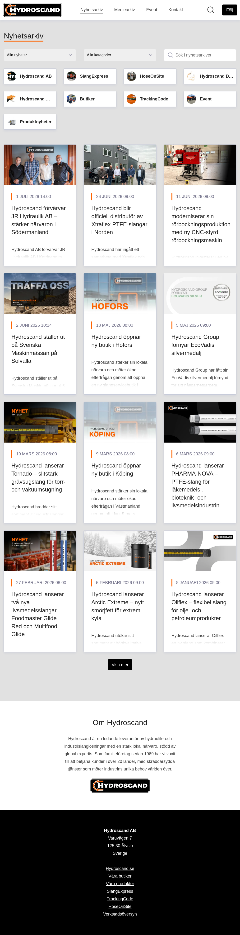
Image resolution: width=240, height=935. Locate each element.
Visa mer (120, 664)
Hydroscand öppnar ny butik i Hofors (116, 341)
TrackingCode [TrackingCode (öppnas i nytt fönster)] (120, 899)
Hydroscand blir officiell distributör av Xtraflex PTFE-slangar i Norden (119, 220)
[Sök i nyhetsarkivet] (200, 55)
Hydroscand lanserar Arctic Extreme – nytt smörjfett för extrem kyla (117, 606)
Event (151, 9)
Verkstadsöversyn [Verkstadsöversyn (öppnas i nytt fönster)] (120, 914)
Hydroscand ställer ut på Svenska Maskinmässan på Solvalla (38, 349)
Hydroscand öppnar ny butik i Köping (116, 469)
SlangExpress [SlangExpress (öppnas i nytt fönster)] (120, 891)
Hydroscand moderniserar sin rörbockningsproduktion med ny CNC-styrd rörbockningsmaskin (201, 224)
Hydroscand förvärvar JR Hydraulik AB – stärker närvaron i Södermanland (38, 220)
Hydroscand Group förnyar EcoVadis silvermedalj (195, 345)
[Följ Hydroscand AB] (229, 10)
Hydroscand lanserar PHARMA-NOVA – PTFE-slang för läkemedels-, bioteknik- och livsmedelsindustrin (197, 485)
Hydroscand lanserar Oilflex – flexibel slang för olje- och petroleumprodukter (198, 606)
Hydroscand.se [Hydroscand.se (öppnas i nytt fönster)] (120, 868)
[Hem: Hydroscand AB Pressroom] (32, 10)
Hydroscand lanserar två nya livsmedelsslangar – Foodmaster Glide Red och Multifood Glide (37, 614)
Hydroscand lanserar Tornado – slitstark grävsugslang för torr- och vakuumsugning (38, 477)
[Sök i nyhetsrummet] (211, 10)
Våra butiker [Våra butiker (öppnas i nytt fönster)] (119, 876)
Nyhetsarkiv (91, 9)
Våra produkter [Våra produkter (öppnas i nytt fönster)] (120, 883)
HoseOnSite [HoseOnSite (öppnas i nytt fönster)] (119, 906)
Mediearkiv (124, 9)
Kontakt (176, 9)
